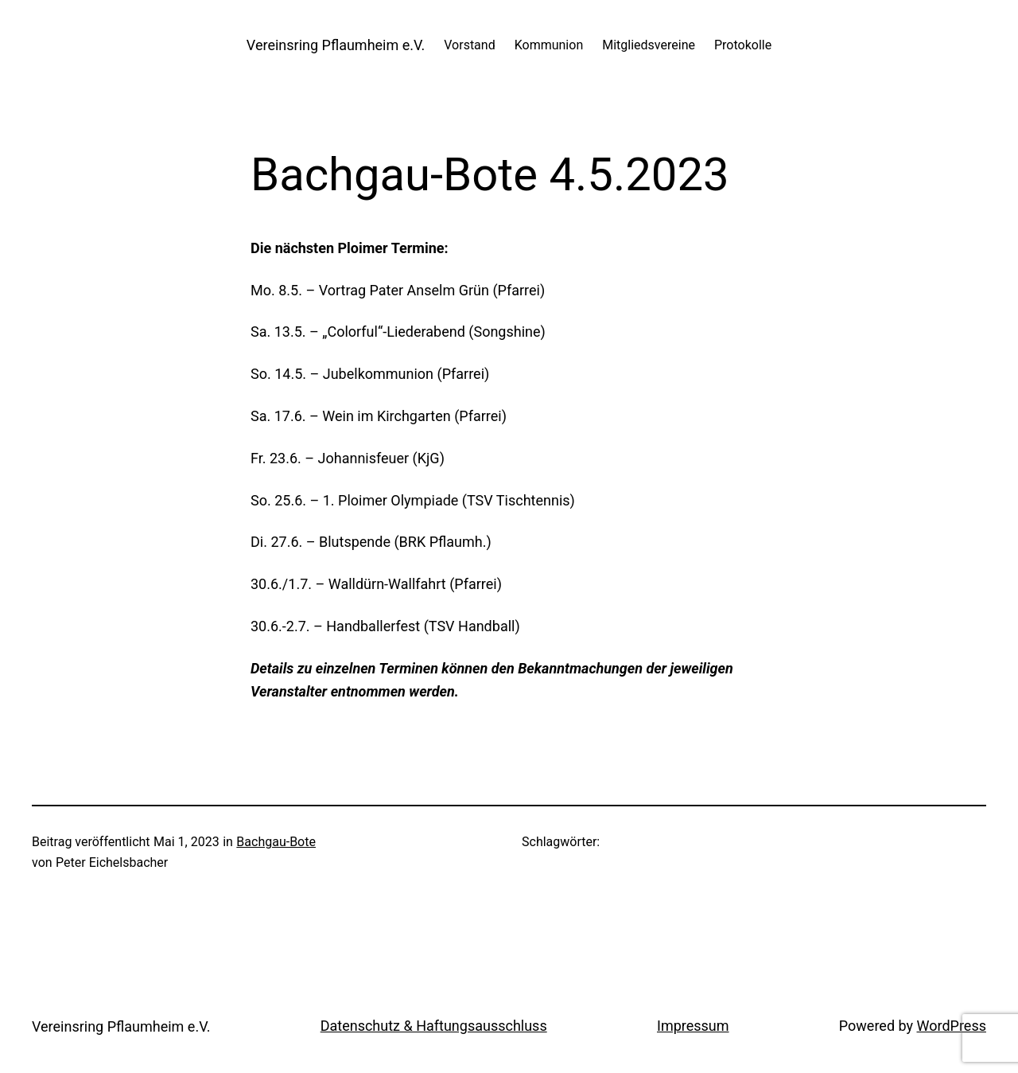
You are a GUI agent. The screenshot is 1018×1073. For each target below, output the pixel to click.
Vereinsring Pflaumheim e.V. (336, 45)
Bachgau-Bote (276, 841)
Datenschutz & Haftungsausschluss (434, 1025)
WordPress (951, 1025)
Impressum (693, 1025)
